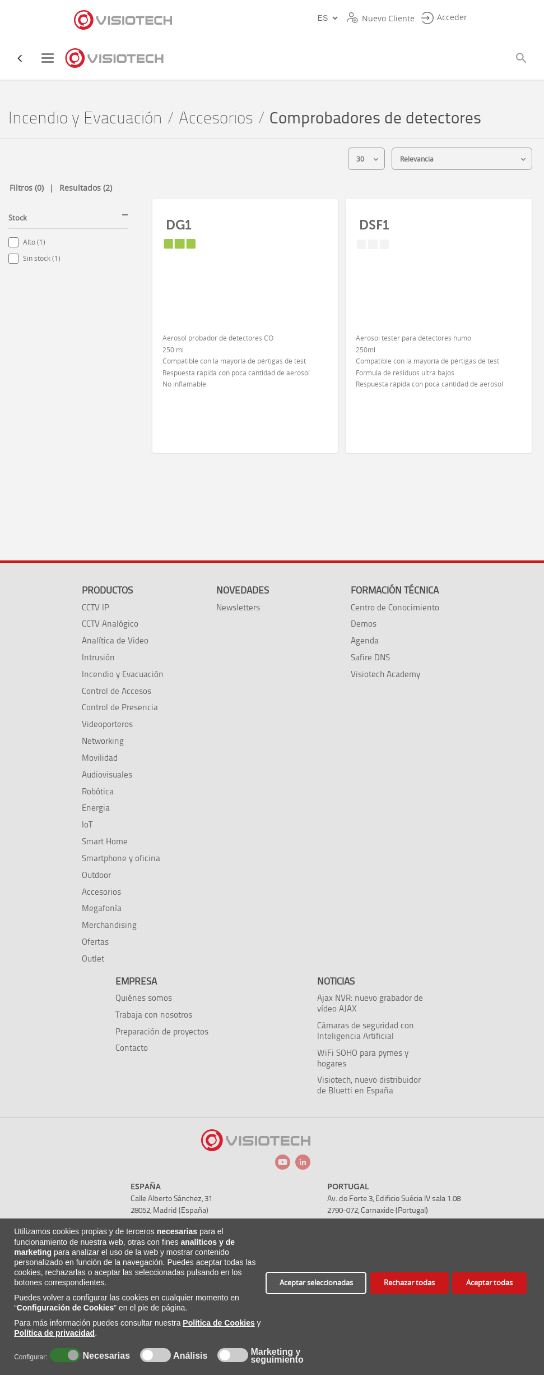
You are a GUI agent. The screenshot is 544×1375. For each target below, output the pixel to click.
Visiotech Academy (385, 674)
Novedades (242, 590)
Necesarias (105, 1356)
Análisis (189, 1356)
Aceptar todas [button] (489, 1282)
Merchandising (109, 924)
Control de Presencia (120, 707)
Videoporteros (107, 724)
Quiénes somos (143, 997)
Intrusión (98, 657)
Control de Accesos (116, 691)
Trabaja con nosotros (153, 1014)
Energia (96, 807)
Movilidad (100, 757)
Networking (103, 740)
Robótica (98, 791)
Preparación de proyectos (161, 1031)
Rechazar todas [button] (409, 1282)
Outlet (93, 958)
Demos (363, 623)
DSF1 (374, 225)
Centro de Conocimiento (395, 607)
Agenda (365, 640)
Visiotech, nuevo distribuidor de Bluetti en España (369, 1085)
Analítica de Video (115, 640)
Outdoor (96, 875)
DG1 (179, 225)
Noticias (336, 981)
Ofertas (95, 941)
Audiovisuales (107, 774)
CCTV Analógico (110, 623)
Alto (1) (34, 242)
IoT (87, 824)
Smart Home (105, 841)
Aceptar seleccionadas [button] (316, 1282)
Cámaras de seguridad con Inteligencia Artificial (365, 1030)
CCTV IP (95, 607)
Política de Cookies (218, 1322)
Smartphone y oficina (121, 858)
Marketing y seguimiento (276, 1356)
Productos (107, 590)
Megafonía (102, 908)
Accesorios (216, 118)
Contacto (131, 1047)
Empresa (136, 981)
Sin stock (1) (42, 258)
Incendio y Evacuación (85, 118)
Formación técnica (395, 590)
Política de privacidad (54, 1332)
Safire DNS (370, 657)
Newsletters (238, 607)
